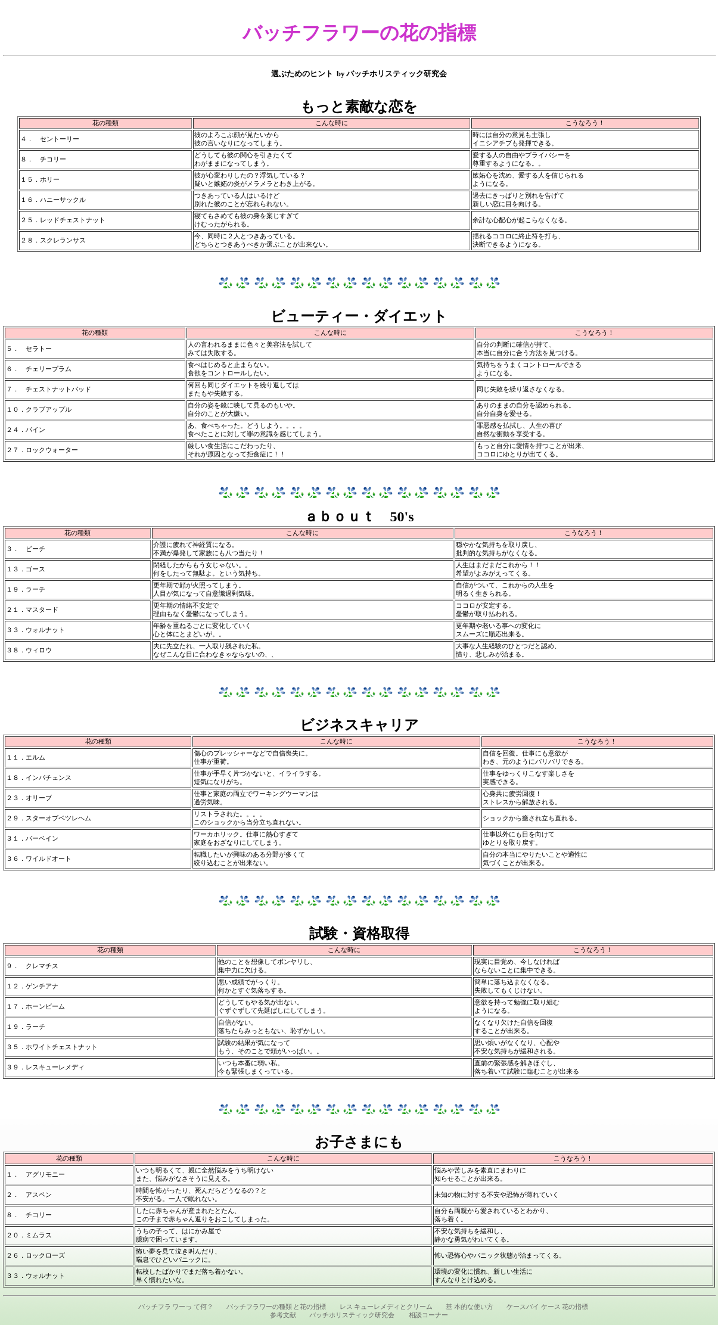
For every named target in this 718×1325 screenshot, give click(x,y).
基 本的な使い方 (469, 1307)
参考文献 (283, 1315)
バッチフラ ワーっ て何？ (175, 1307)
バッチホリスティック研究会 (351, 1315)
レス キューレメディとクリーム (386, 1307)
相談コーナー (428, 1315)
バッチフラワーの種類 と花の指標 (276, 1307)
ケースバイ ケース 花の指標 (547, 1307)
